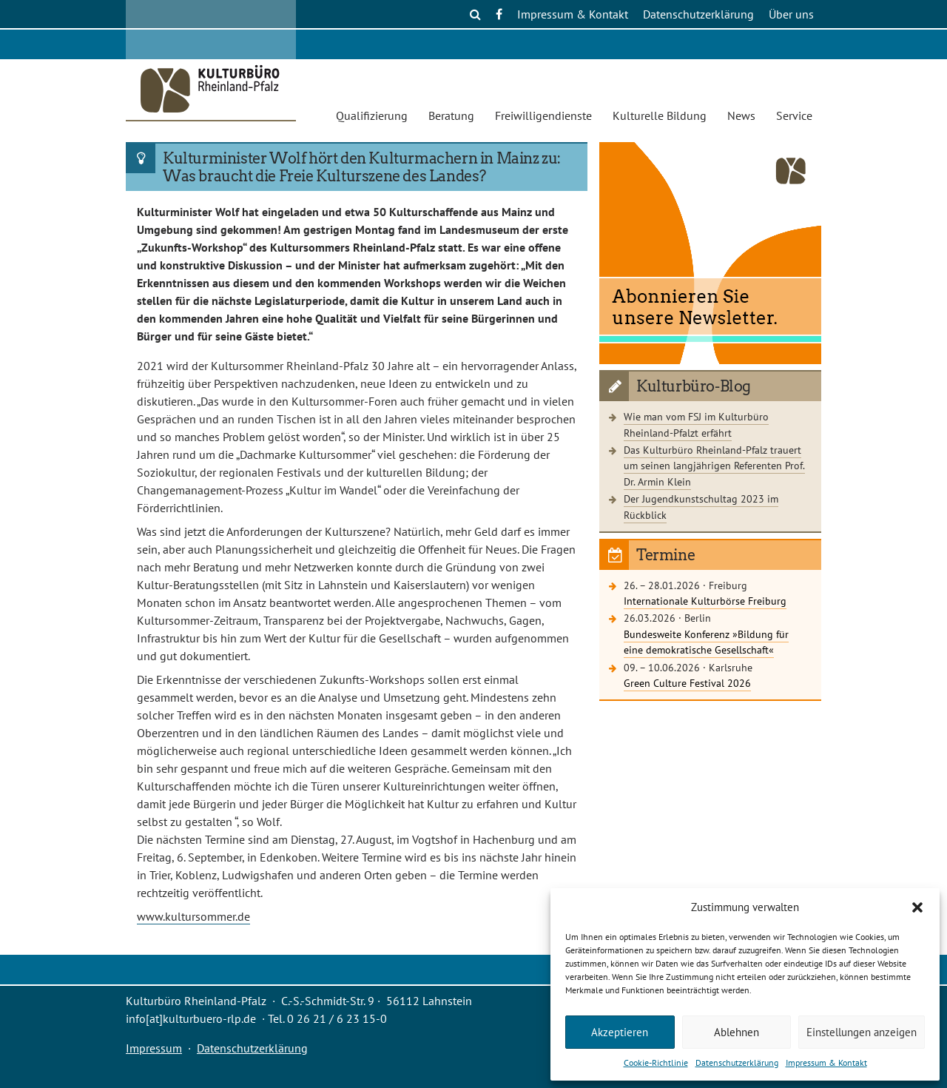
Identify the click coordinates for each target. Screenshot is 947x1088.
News (741, 115)
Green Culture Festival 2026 (687, 683)
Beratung (451, 115)
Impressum (154, 1048)
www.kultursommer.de (193, 916)
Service (794, 115)
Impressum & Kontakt (826, 1062)
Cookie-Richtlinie (656, 1062)
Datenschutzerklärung (736, 1062)
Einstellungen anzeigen (861, 1032)
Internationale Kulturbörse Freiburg (705, 601)
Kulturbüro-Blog (693, 386)
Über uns (791, 14)
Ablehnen (736, 1032)
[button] (917, 907)
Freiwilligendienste (543, 115)
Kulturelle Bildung (660, 115)
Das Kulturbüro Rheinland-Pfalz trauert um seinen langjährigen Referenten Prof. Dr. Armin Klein (714, 465)
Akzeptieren (619, 1032)
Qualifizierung (372, 115)
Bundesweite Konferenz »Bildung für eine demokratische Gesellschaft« (706, 642)
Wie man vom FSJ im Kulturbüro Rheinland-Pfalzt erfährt (696, 424)
